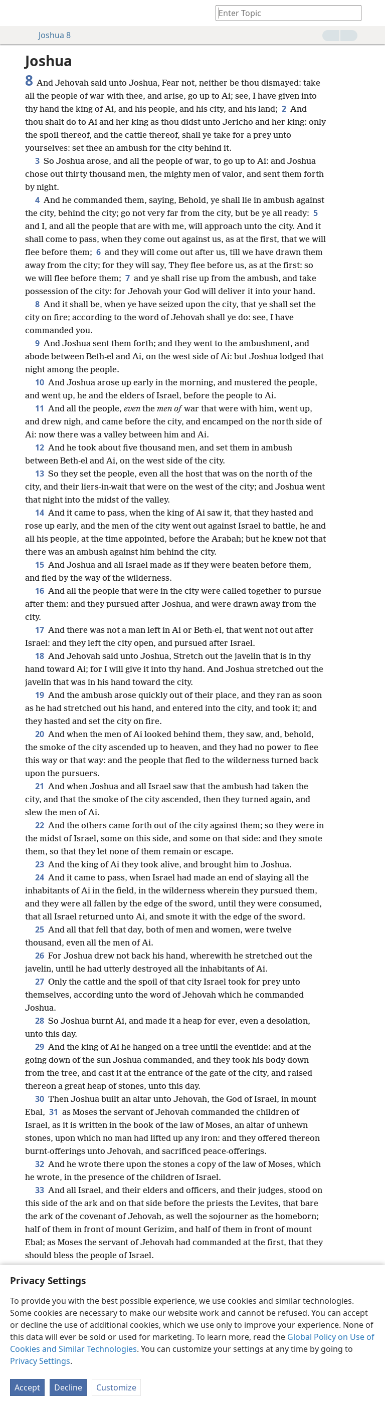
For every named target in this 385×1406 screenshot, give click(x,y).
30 (39, 1098)
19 (39, 694)
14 (39, 512)
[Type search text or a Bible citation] (284, 13)
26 (39, 955)
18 (39, 655)
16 (39, 590)
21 (39, 786)
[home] (15, 13)
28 (39, 1020)
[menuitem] (15, 13)
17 (39, 629)
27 (39, 981)
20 (39, 734)
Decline (68, 1387)
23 (39, 864)
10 (39, 382)
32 (39, 1163)
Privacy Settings (40, 1360)
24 (39, 877)
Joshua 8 (50, 35)
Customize (116, 1387)
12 (39, 447)
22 (39, 825)
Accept (27, 1387)
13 (39, 473)
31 (53, 1111)
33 (39, 1190)
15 (39, 564)
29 (39, 1046)
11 (39, 408)
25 (39, 929)
